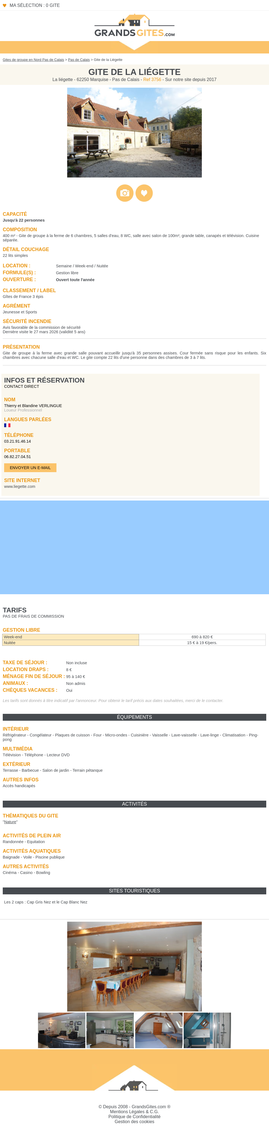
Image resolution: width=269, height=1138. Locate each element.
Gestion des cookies (134, 1121)
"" (10, 822)
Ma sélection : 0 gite (35, 5)
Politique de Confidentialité (134, 1116)
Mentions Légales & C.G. (134, 1111)
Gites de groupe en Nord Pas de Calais (33, 60)
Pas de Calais (79, 60)
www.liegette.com (19, 486)
